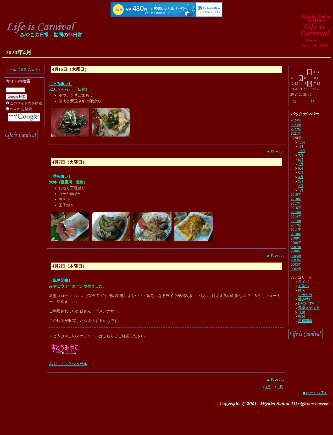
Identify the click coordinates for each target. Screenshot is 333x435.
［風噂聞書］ (60, 280)
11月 (301, 146)
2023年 (296, 125)
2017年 (296, 203)
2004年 (296, 260)
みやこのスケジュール (68, 364)
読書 (301, 312)
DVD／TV (306, 303)
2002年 (296, 269)
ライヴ (303, 282)
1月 (301, 190)
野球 (301, 317)
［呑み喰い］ (60, 84)
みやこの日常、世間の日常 (51, 34)
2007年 (296, 247)
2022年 (296, 129)
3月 (295, 101)
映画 (301, 290)
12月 (301, 142)
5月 (313, 101)
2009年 (296, 238)
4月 (301, 177)
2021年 (296, 133)
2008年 (296, 242)
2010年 (296, 234)
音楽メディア (309, 308)
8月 (301, 160)
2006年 (296, 251)
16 (309, 84)
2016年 (296, 208)
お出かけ (305, 295)
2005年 (296, 256)
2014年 (296, 216)
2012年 (296, 225)
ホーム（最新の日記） (24, 69)
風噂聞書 (305, 321)
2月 (301, 186)
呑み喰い (305, 299)
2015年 (296, 212)
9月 (301, 155)
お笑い (303, 286)
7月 (301, 164)
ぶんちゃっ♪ (59, 89)
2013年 (296, 221)
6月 (301, 168)
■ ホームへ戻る (315, 393)
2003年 (296, 264)
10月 (301, 151)
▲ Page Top (275, 151)
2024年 (296, 120)
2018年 (296, 199)
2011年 (296, 229)
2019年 (296, 194)
